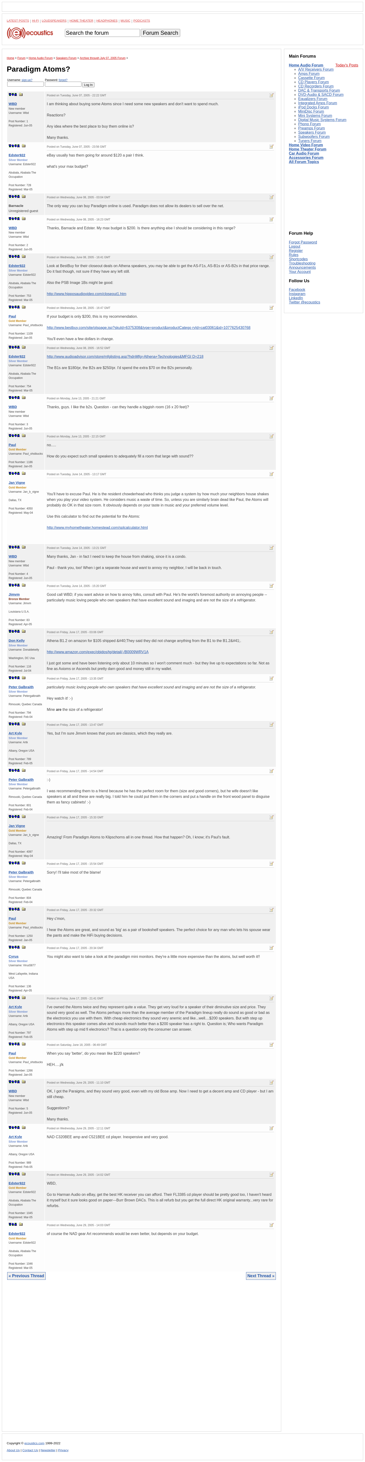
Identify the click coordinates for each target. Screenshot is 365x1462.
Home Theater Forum (307, 149)
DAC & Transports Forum (319, 90)
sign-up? (27, 80)
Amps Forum (309, 74)
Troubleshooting (302, 263)
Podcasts (141, 20)
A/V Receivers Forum (316, 69)
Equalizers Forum (312, 99)
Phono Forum (309, 124)
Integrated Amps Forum (317, 103)
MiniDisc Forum (311, 111)
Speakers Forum (312, 132)
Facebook (297, 290)
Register (296, 251)
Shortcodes (298, 259)
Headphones (107, 20)
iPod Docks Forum (313, 107)
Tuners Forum (309, 141)
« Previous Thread (26, 1276)
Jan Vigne (17, 483)
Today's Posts (346, 65)
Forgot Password (303, 242)
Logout (294, 246)
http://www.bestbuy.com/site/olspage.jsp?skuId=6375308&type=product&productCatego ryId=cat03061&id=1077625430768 (148, 328)
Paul (12, 316)
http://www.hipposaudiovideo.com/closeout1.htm (86, 294)
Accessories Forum (306, 158)
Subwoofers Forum (314, 137)
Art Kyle (15, 733)
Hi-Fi (35, 20)
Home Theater (81, 20)
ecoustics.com (34, 1443)
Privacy (63, 1450)
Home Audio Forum (306, 65)
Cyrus (14, 956)
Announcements (302, 267)
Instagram (297, 294)
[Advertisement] (141, 1359)
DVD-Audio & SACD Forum (321, 95)
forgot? (63, 80)
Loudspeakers (54, 20)
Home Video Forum (306, 145)
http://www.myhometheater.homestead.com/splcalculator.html (97, 528)
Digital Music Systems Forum (322, 120)
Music (125, 20)
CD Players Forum (313, 82)
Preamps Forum (311, 128)
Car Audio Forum (304, 153)
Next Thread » (260, 1276)
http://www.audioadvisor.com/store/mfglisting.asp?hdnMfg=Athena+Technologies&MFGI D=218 (125, 357)
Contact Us (30, 1450)
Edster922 (17, 155)
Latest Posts (18, 20)
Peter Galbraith (21, 687)
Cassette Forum (311, 78)
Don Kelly (17, 640)
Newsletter (48, 1450)
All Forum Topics (304, 162)
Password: (63, 82)
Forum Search (160, 33)
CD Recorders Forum (316, 86)
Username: (25, 82)
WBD (13, 104)
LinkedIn (296, 298)
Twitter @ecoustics (304, 302)
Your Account (300, 272)
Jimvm (14, 594)
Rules (293, 255)
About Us (13, 1450)
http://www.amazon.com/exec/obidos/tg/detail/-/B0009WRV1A (98, 652)
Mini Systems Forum (315, 116)
